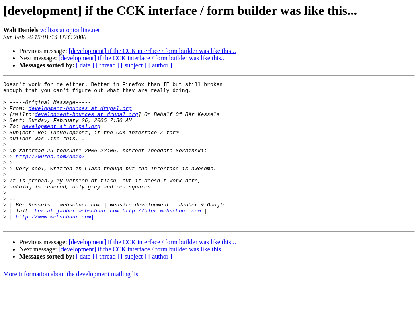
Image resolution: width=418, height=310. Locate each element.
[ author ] (160, 65)
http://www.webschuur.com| (55, 244)
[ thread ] (107, 65)
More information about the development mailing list (71, 303)
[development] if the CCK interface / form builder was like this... (152, 50)
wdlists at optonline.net (70, 30)
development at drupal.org (61, 135)
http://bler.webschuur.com (161, 237)
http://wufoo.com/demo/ (50, 171)
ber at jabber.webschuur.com (77, 237)
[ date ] (85, 65)
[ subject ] (134, 65)
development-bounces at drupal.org (79, 114)
